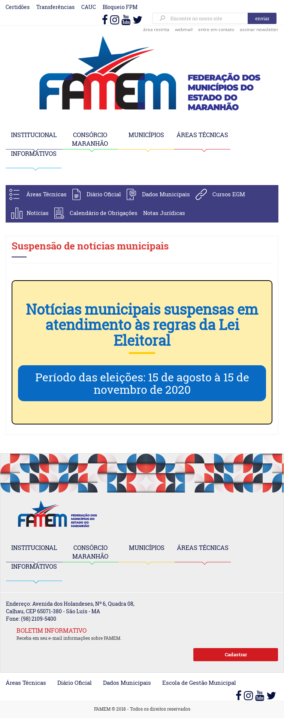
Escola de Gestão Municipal (199, 682)
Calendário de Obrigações (104, 213)
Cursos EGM (228, 194)
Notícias (38, 213)
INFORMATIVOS (34, 153)
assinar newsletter (259, 29)
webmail (184, 29)
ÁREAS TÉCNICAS (202, 135)
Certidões (18, 6)
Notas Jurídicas (164, 213)
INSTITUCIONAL (34, 135)
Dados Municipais (166, 194)
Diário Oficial (104, 194)
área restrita (156, 29)
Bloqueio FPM (120, 6)
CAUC (88, 6)
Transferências (55, 6)
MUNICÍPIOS (146, 135)
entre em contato (216, 29)
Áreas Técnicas (46, 194)
